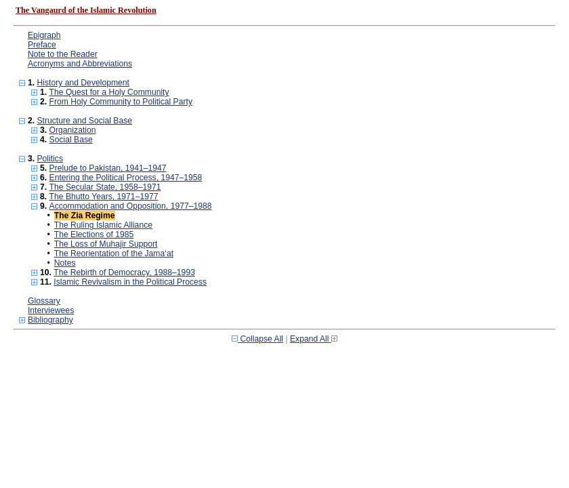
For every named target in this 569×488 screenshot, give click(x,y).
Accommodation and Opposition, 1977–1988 (130, 206)
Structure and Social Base (84, 120)
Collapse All (257, 339)
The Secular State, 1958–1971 (105, 187)
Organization (72, 130)
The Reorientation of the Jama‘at (113, 253)
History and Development (83, 82)
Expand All (313, 339)
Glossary (44, 301)
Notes (65, 263)
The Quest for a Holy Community (109, 92)
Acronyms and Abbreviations (80, 63)
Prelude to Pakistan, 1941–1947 (108, 168)
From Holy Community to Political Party (120, 101)
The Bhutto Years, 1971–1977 (104, 196)
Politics (50, 158)
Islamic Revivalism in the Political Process (130, 282)
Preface (42, 44)
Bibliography (50, 320)
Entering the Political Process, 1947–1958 (126, 177)
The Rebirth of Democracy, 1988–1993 (124, 272)
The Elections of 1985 (94, 234)
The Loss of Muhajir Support (106, 244)
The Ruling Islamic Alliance (103, 225)
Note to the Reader (63, 54)
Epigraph (44, 35)
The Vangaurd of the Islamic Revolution (86, 10)
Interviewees (51, 310)
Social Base (71, 139)
